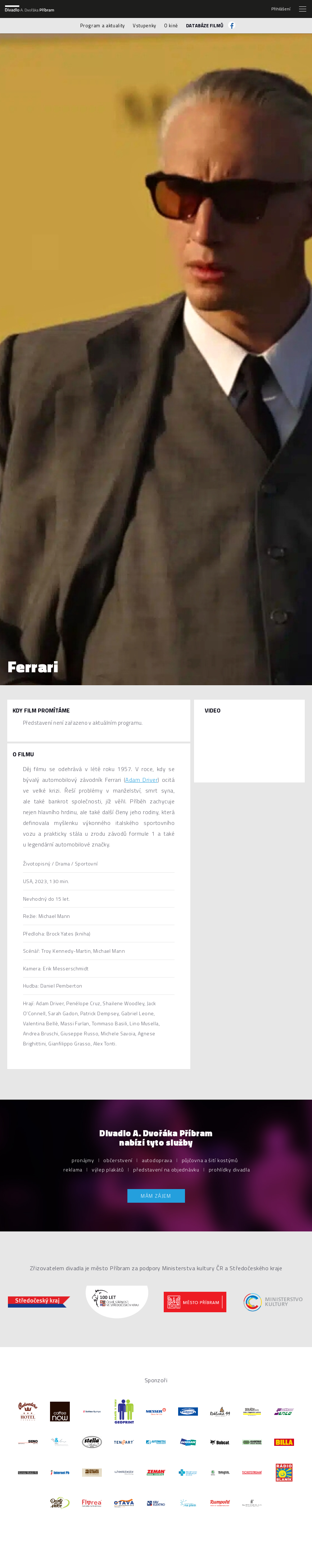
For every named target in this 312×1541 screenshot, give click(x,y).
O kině (171, 25)
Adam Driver (141, 779)
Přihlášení (280, 9)
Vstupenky (144, 25)
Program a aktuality (102, 25)
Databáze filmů (204, 25)
